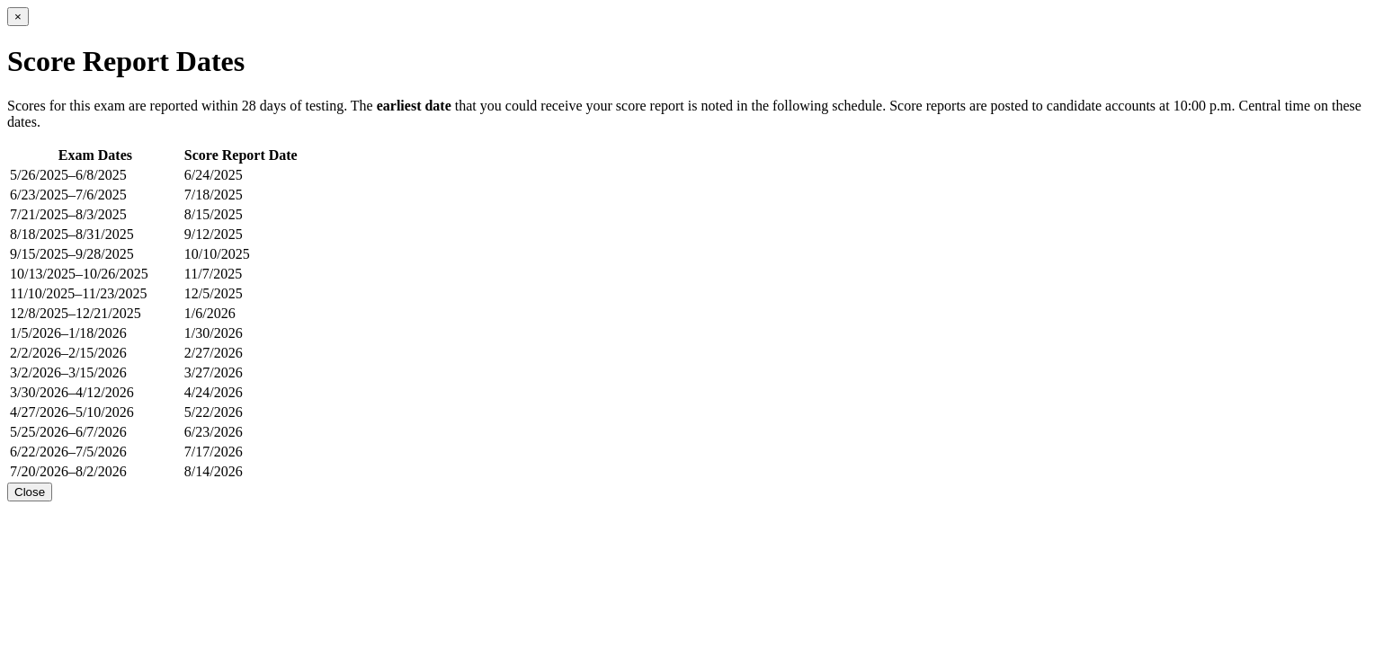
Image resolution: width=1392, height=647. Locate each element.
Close (29, 492)
